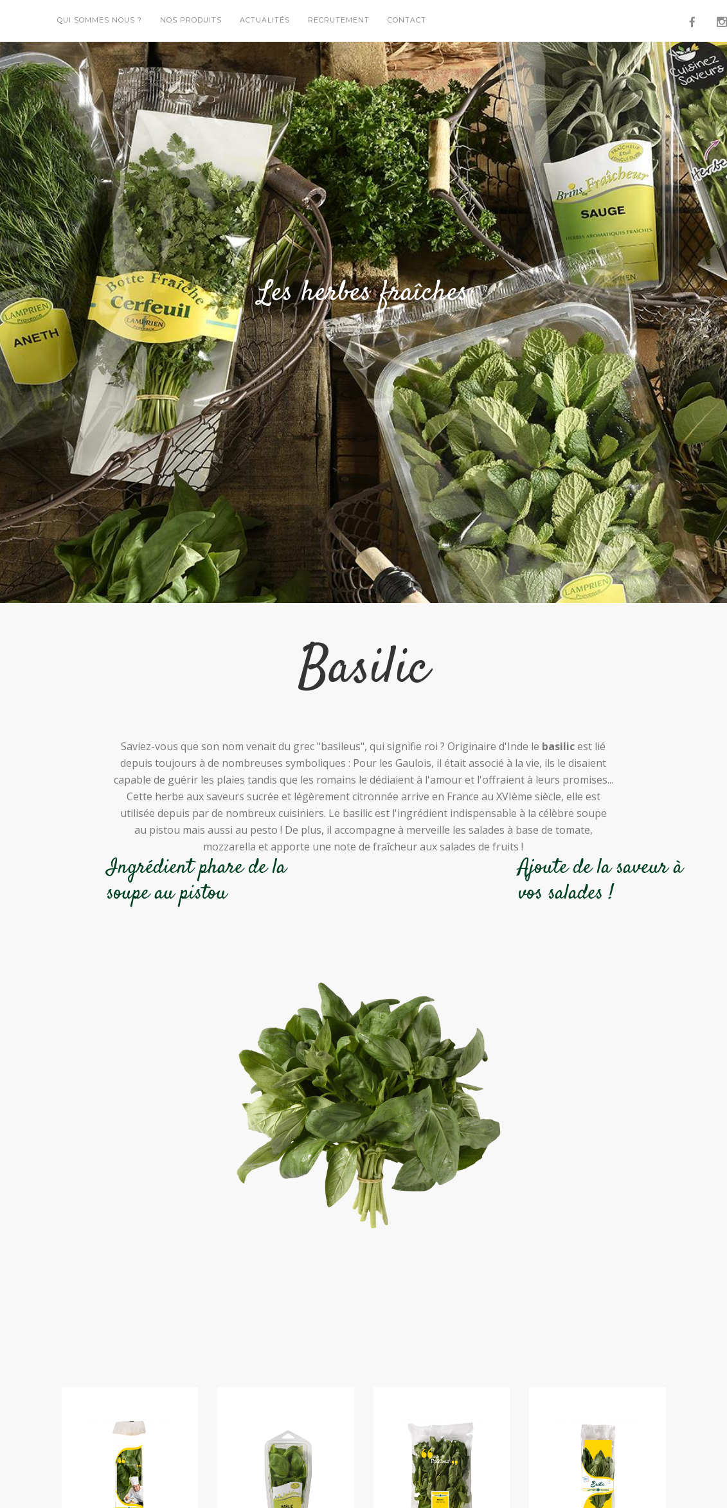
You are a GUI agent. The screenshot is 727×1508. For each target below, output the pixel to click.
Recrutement (339, 20)
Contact (407, 20)
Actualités (265, 20)
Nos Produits (191, 20)
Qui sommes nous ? (99, 20)
